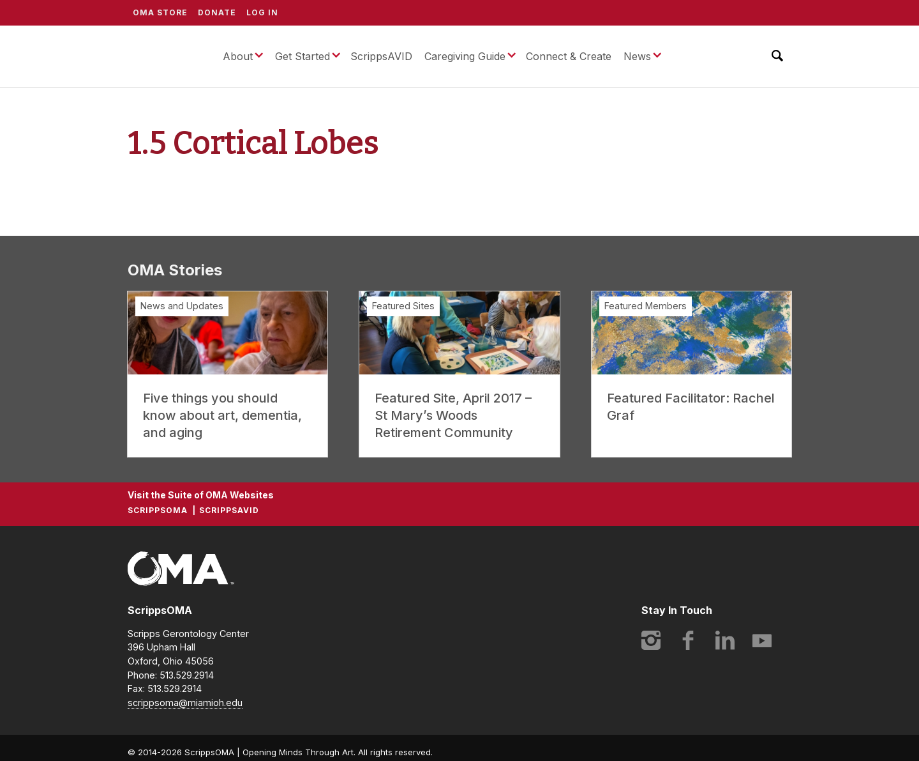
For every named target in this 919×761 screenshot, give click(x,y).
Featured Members (645, 305)
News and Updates (181, 305)
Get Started (302, 56)
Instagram (651, 640)
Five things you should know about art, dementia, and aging (222, 415)
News (637, 56)
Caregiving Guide (464, 56)
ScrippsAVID (381, 56)
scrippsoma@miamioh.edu (185, 702)
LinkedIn (725, 640)
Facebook (688, 640)
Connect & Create (568, 56)
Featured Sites (403, 305)
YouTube (762, 640)
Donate (217, 12)
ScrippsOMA (165, 56)
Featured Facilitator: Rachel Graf (691, 406)
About (238, 56)
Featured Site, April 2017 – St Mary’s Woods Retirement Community (453, 415)
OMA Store (160, 12)
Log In (262, 12)
